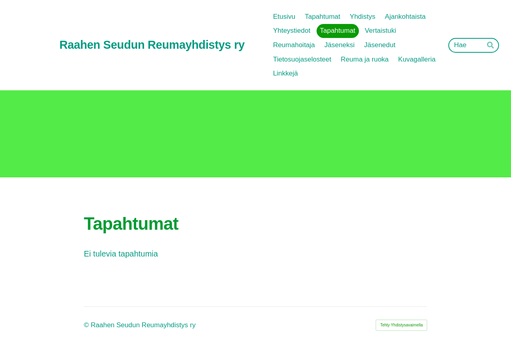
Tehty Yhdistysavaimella (401, 325)
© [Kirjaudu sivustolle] (87, 325)
